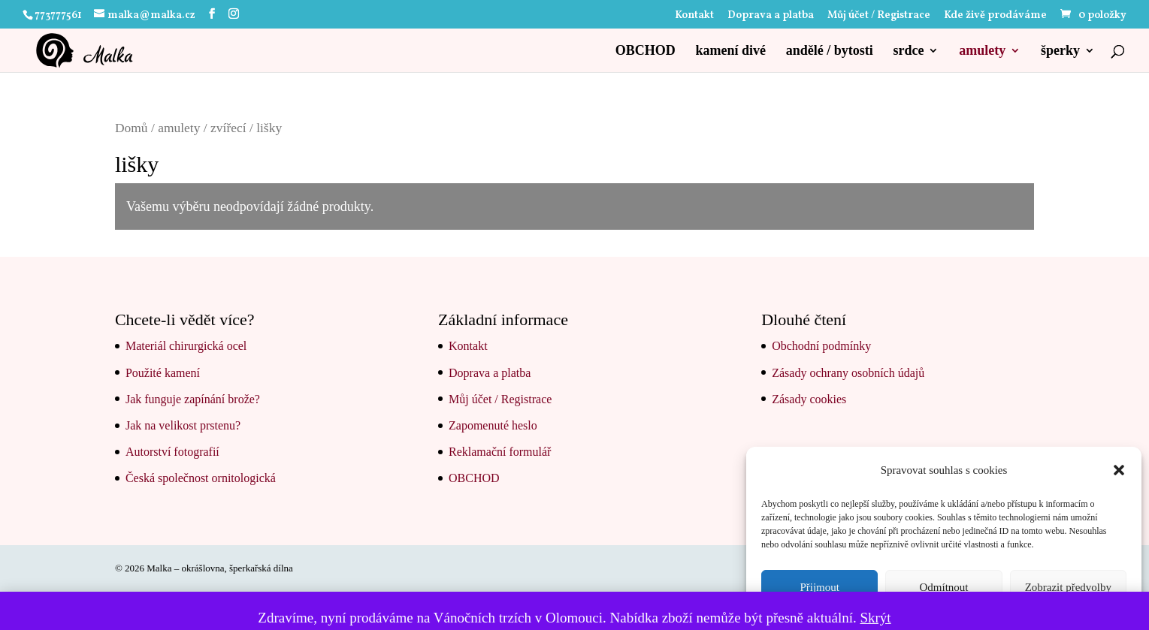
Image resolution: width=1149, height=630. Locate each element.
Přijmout (819, 587)
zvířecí (228, 127)
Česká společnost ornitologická (200, 478)
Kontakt (694, 17)
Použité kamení (162, 372)
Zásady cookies (809, 399)
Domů (131, 127)
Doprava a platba (770, 17)
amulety (982, 51)
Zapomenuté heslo (493, 425)
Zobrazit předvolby (1068, 587)
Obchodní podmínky (821, 345)
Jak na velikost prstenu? (182, 425)
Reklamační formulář (500, 451)
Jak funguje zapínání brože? (192, 399)
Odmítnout (943, 587)
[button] (1118, 470)
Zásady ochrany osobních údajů (848, 372)
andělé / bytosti (829, 51)
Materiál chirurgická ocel (185, 345)
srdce (908, 51)
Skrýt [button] (875, 617)
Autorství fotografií (172, 451)
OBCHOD (645, 51)
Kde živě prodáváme (995, 17)
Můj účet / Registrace (878, 17)
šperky (1060, 51)
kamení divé (730, 51)
